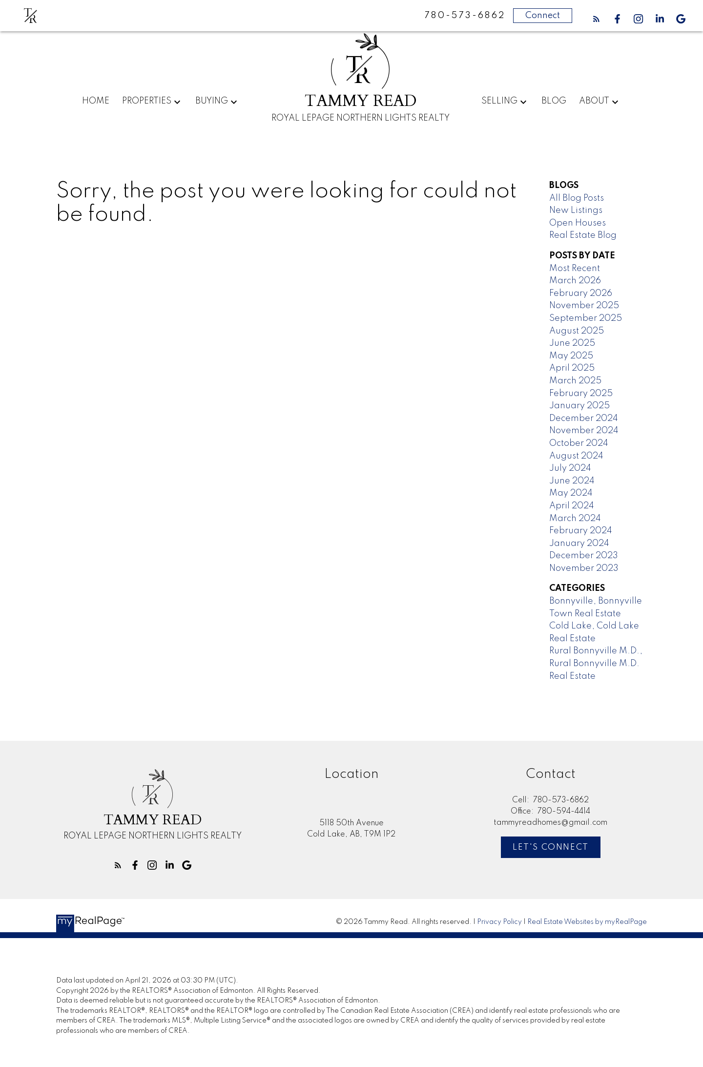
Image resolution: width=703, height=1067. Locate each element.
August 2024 (576, 456)
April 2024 (571, 506)
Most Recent (574, 268)
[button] (596, 18)
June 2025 (572, 343)
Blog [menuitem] (553, 101)
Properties (146, 101)
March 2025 (575, 381)
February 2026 (580, 293)
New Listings (575, 210)
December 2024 (583, 418)
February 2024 (580, 530)
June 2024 (572, 481)
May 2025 (571, 356)
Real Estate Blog (583, 235)
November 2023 (584, 568)
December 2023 (583, 555)
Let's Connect (551, 847)
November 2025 (584, 305)
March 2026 (575, 280)
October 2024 (578, 443)
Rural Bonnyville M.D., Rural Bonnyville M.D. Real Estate (595, 663)
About (594, 101)
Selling (499, 101)
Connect (542, 15)
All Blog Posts (576, 198)
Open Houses (577, 223)
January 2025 (579, 405)
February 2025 (581, 393)
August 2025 (576, 331)
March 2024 (575, 518)
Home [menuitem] (95, 101)
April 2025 (572, 368)
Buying (211, 101)
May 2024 (571, 493)
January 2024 (579, 543)
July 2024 (570, 468)
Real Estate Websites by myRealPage (587, 922)
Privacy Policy (499, 922)
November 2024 (584, 430)
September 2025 (585, 318)
